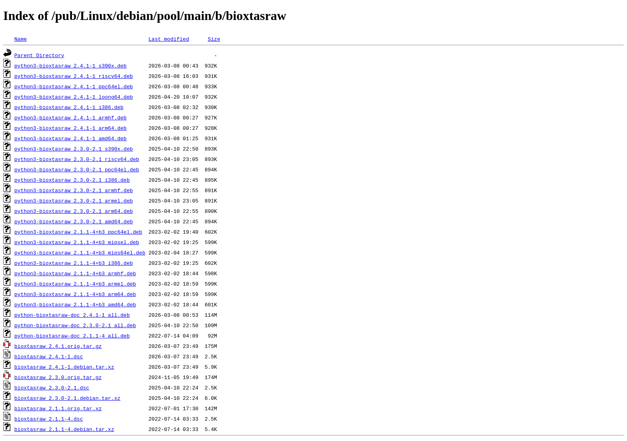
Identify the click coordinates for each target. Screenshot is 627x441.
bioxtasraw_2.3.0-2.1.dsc (51, 387)
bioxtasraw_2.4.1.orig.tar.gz (58, 346)
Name (20, 38)
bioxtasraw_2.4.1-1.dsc (48, 356)
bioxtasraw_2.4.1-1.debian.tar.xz (64, 366)
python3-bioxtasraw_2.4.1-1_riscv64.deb (73, 75)
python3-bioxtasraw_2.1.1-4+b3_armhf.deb (75, 273)
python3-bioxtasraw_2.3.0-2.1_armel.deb (73, 200)
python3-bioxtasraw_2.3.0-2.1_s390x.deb (73, 148)
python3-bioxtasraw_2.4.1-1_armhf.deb (70, 117)
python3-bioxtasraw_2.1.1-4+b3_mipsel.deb (76, 242)
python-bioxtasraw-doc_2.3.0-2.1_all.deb (75, 325)
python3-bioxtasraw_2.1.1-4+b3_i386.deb (73, 262)
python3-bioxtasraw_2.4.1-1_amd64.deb (70, 138)
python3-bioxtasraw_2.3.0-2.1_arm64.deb (73, 211)
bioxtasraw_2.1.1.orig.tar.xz (58, 408)
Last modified (168, 38)
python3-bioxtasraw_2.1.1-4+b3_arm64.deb (75, 294)
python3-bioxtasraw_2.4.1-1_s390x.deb (70, 65)
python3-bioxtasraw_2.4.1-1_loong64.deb (73, 96)
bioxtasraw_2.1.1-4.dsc (48, 418)
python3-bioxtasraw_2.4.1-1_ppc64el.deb (73, 86)
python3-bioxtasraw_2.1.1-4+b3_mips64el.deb (80, 252)
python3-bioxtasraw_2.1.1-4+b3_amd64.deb (75, 304)
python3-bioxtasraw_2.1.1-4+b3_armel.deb (75, 283)
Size (214, 38)
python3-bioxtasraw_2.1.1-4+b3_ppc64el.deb (78, 231)
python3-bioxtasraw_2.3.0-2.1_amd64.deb (73, 221)
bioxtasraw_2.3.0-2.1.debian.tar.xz (67, 397)
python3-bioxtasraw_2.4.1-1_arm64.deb (70, 127)
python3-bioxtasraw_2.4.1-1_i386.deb (69, 107)
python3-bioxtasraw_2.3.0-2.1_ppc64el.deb (76, 169)
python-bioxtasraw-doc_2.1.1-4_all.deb (72, 335)
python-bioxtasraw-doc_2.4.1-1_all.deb (72, 314)
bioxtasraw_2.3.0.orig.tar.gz (58, 377)
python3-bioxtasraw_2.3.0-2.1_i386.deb (72, 179)
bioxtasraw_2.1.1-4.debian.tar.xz (64, 429)
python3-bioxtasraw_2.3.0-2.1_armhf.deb (73, 190)
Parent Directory (39, 55)
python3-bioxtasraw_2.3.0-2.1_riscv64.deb (76, 159)
